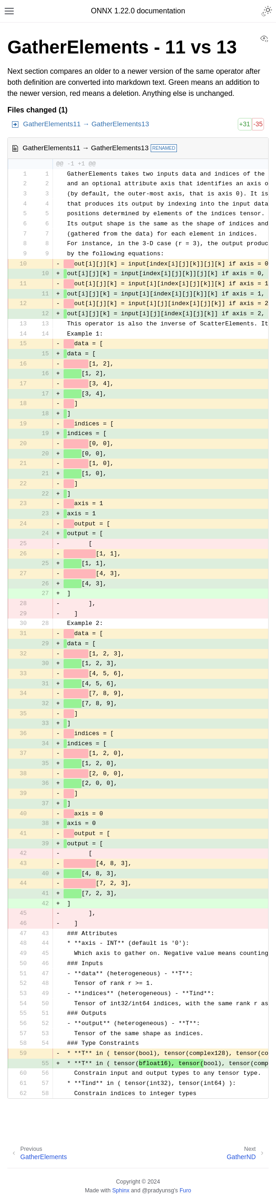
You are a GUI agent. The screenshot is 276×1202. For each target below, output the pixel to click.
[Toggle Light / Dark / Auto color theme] (266, 11)
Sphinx (120, 1190)
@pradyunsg (158, 1190)
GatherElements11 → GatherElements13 (86, 124)
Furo (185, 1190)
